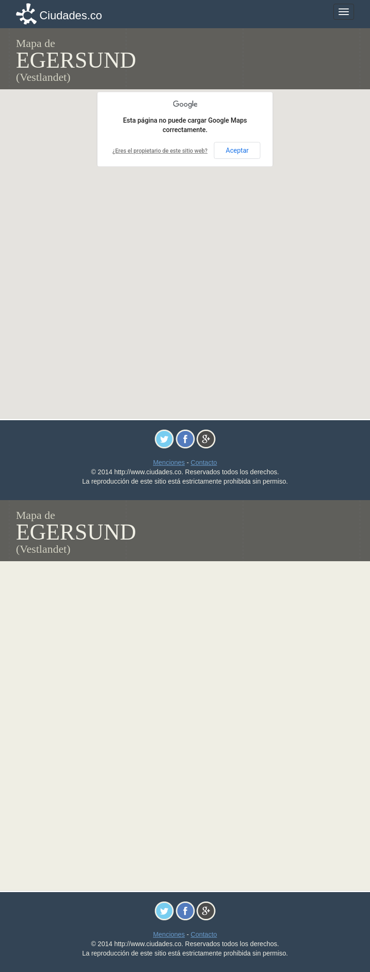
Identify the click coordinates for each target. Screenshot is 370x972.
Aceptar (237, 150)
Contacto (204, 462)
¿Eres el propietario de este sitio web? (159, 151)
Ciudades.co (70, 15)
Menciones (169, 462)
